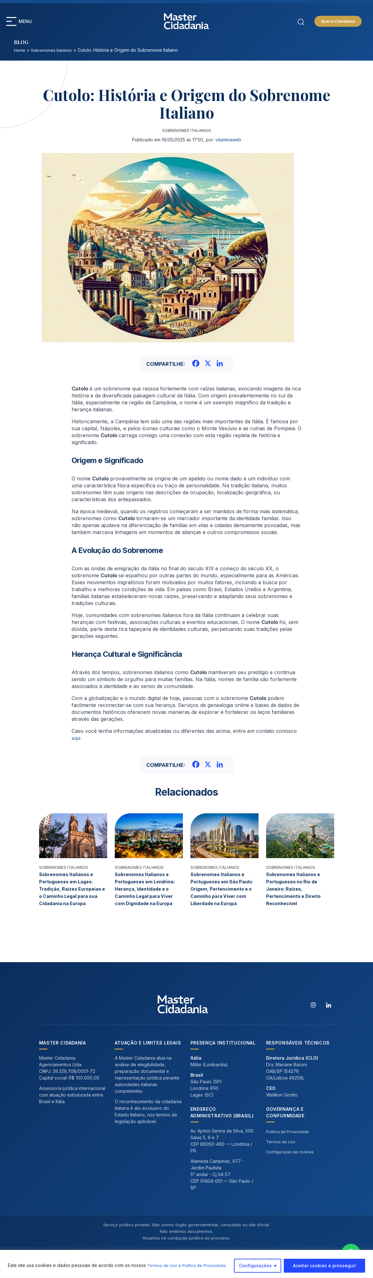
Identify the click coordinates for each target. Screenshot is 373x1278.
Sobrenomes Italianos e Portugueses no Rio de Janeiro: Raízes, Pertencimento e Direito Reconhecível (296, 913)
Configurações (255, 1265)
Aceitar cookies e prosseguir (324, 1265)
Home (20, 50)
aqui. (77, 763)
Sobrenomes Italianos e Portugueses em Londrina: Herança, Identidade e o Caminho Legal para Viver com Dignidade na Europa (148, 913)
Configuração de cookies (292, 1159)
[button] (11, 21)
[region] (186, 1263)
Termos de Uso (282, 1148)
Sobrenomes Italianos (54, 50)
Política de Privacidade (290, 1138)
